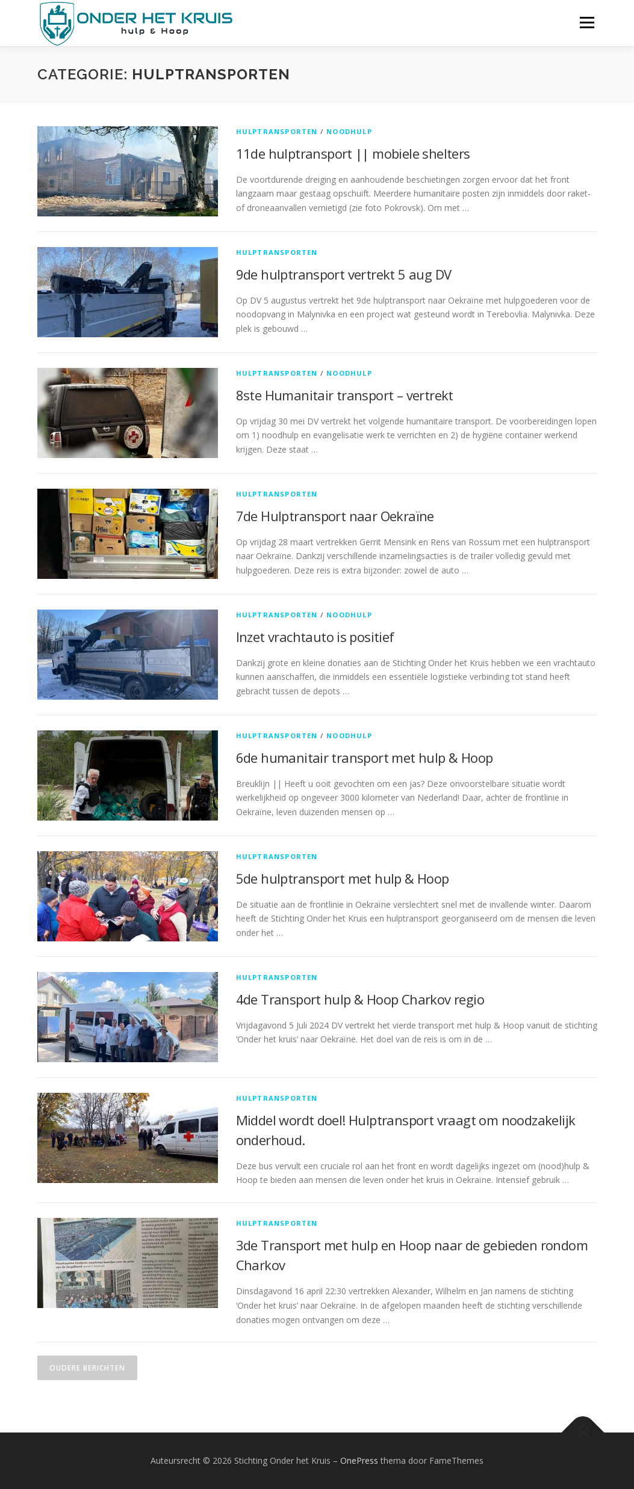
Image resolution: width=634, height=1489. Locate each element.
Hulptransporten (277, 131)
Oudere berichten (87, 1368)
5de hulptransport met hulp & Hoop (342, 878)
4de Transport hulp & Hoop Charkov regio (360, 999)
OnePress (359, 1460)
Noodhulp (349, 131)
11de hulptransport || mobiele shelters (353, 153)
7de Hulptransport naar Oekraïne (335, 516)
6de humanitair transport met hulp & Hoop (364, 757)
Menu (586, 22)
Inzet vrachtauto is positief (315, 637)
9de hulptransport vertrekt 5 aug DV (344, 274)
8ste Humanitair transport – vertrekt (344, 395)
